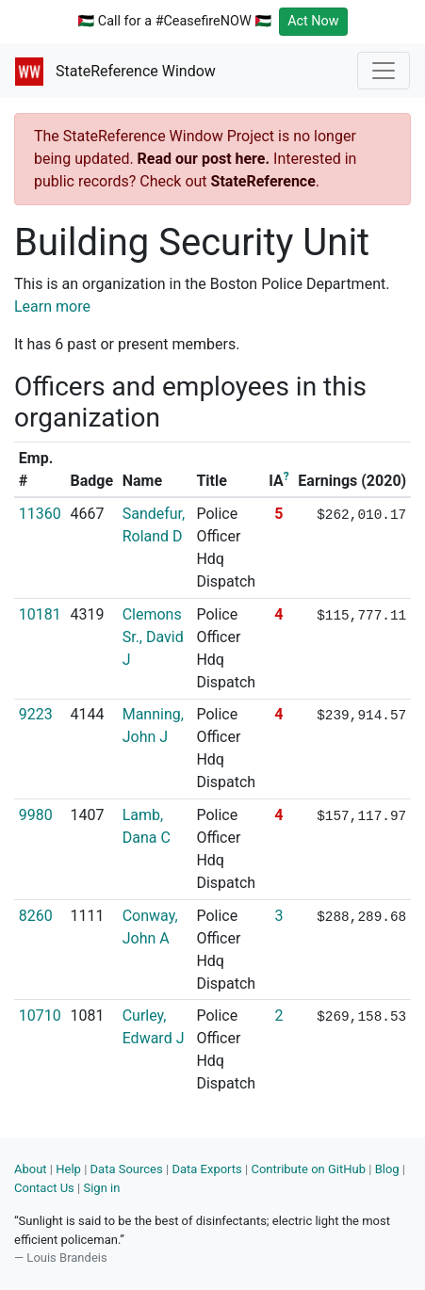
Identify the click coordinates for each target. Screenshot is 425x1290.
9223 (36, 714)
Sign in (101, 1188)
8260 (36, 916)
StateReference (263, 181)
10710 (40, 1015)
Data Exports (206, 1169)
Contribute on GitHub (308, 1169)
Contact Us (44, 1188)
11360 (40, 514)
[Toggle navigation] (383, 70)
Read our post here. (204, 159)
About (30, 1169)
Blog (387, 1169)
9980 (36, 815)
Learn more (52, 306)
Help (68, 1169)
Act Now (313, 21)
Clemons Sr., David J (153, 637)
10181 (40, 614)
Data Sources (126, 1169)
